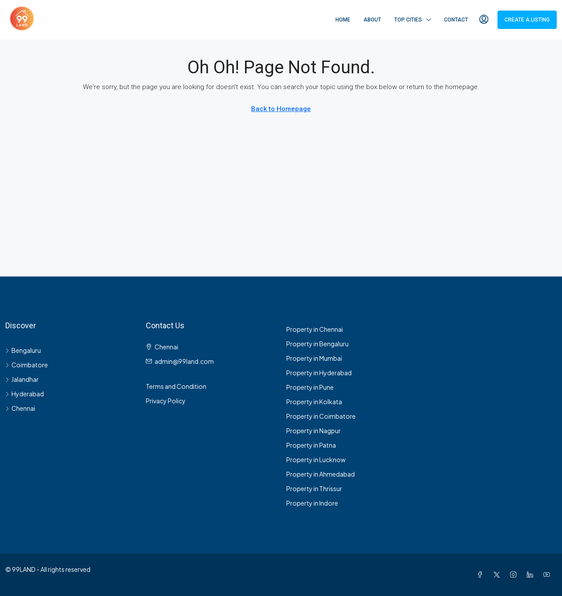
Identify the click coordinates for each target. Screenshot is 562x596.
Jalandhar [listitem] (22, 379)
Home (342, 20)
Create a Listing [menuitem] (527, 20)
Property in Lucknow (316, 459)
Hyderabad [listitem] (24, 394)
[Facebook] (481, 574)
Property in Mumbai (314, 358)
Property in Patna (311, 445)
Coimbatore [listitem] (26, 365)
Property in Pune (310, 387)
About (372, 20)
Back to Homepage (281, 109)
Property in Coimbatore (321, 416)
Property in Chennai (314, 329)
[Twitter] (498, 574)
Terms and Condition (176, 386)
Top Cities (408, 20)
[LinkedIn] (532, 574)
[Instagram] (515, 574)
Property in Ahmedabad (320, 474)
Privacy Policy (166, 401)
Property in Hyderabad (319, 373)
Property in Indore (312, 503)
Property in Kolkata (314, 402)
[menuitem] (484, 20)
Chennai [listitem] (20, 408)
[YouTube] (548, 574)
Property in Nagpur (313, 430)
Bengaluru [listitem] (23, 350)
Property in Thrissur (314, 488)
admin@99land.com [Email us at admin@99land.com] (184, 361)
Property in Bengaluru (317, 344)
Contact (456, 20)
